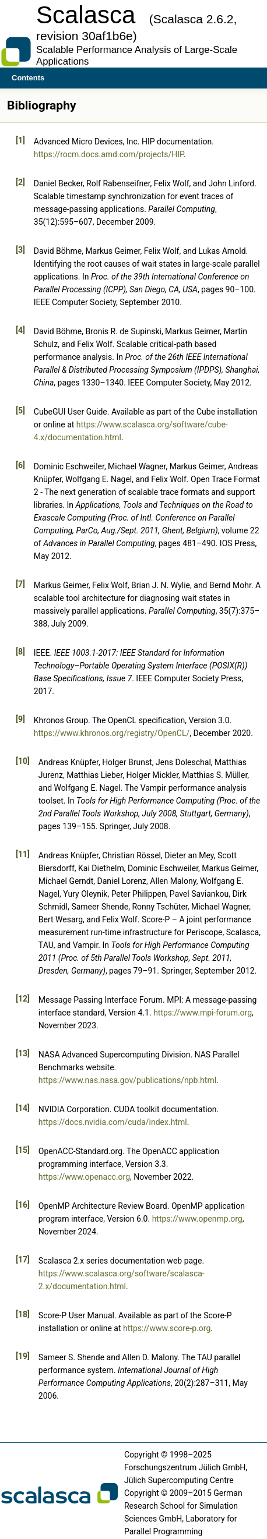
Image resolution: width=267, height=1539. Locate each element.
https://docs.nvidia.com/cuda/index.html (112, 1122)
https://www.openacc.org (84, 1176)
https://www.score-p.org (166, 1328)
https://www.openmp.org (197, 1218)
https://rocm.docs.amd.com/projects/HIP (109, 154)
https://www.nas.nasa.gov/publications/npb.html (127, 1080)
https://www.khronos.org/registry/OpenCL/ (112, 733)
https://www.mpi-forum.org (202, 1012)
